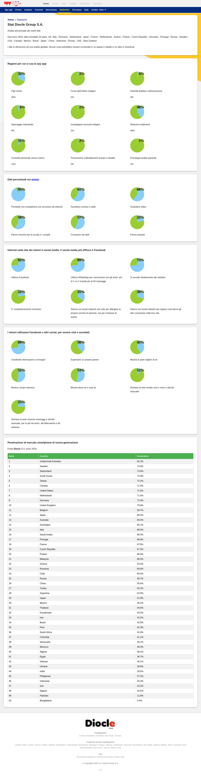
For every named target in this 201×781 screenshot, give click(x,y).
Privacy (110, 757)
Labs (63, 3)
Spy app (8, 10)
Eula (86, 10)
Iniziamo (28, 10)
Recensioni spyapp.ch (86, 757)
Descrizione (51, 10)
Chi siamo (77, 10)
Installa (73, 3)
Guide (55, 3)
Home (46, 3)
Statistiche (65, 10)
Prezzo (18, 10)
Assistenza (85, 3)
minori (35, 179)
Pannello (97, 3)
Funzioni (39, 10)
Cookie (94, 10)
